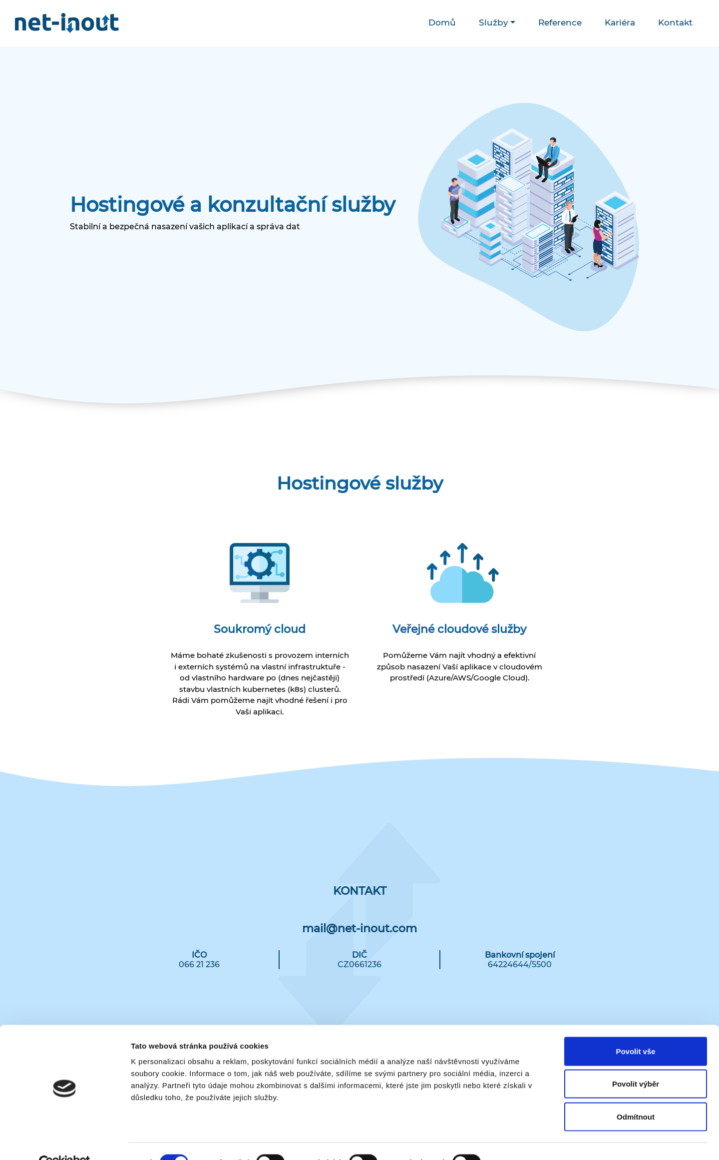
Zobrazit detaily (528, 1140)
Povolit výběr (635, 1062)
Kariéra (620, 22)
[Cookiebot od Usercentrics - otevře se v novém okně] (64, 1140)
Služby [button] (493, 22)
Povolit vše (635, 1029)
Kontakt (675, 22)
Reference (560, 22)
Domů (442, 22)
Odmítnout (636, 1094)
